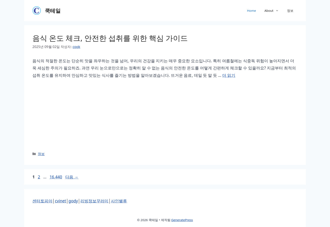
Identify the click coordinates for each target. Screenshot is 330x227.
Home (251, 10)
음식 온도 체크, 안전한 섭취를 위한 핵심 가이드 (110, 38)
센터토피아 (42, 201)
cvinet (60, 201)
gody (73, 201)
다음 (71, 177)
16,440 (55, 177)
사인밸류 (119, 201)
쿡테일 (53, 10)
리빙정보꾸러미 (94, 201)
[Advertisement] (165, 115)
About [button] (273, 10)
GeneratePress (182, 220)
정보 (290, 10)
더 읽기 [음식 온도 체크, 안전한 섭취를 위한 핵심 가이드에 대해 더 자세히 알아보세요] (228, 75)
